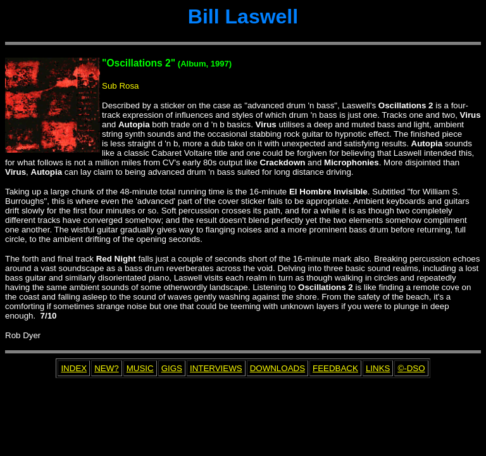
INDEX (74, 368)
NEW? (106, 368)
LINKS (378, 368)
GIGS (171, 368)
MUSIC (140, 368)
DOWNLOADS (277, 368)
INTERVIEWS (216, 368)
